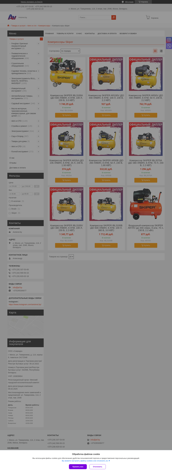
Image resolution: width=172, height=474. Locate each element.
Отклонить (97, 467)
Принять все (77, 467)
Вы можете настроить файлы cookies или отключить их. (85, 461)
